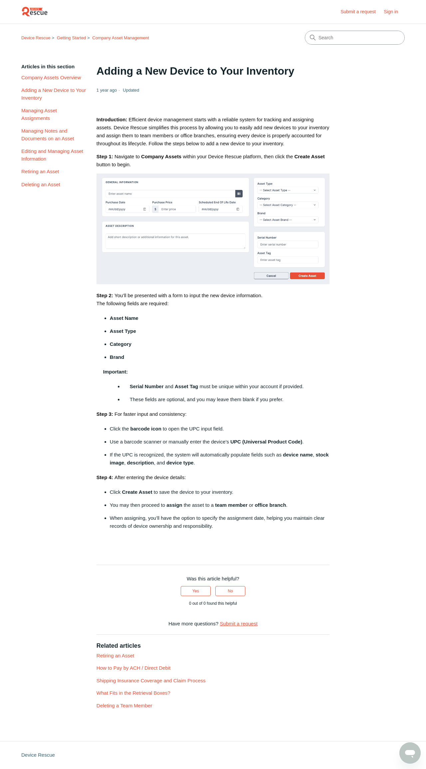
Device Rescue (35, 37)
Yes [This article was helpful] (195, 591)
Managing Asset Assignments (39, 114)
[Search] (354, 37)
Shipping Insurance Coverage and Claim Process (151, 680)
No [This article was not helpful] (230, 591)
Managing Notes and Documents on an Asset (47, 134)
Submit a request (358, 11)
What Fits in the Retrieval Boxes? (133, 693)
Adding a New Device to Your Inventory (53, 94)
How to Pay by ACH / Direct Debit (134, 668)
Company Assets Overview (51, 77)
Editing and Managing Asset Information (52, 155)
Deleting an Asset (40, 184)
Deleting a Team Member (124, 705)
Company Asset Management (120, 37)
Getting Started (71, 37)
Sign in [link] (391, 11)
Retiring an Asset (40, 171)
